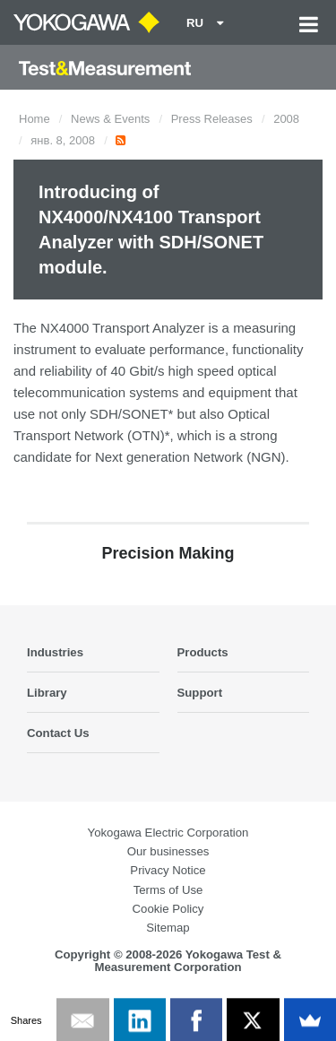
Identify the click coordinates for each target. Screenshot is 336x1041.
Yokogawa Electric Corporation (168, 832)
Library (47, 692)
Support (200, 692)
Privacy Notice (167, 870)
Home (34, 119)
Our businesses (168, 851)
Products (202, 652)
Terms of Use (168, 890)
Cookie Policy (168, 908)
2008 (286, 119)
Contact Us (58, 733)
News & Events (110, 119)
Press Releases (212, 119)
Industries (55, 652)
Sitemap (167, 927)
